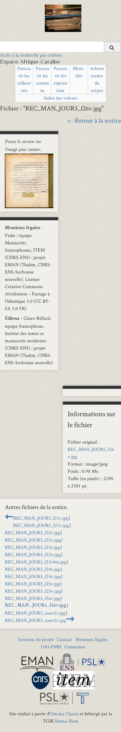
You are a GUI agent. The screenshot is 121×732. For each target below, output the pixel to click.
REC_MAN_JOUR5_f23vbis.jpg (35, 562)
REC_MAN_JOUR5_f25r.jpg (32, 583)
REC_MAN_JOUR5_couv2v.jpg (35, 620)
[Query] (60, 47)
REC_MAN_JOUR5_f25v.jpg (33, 591)
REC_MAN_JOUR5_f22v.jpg (33, 540)
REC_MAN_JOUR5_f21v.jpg (41, 525)
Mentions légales (91, 639)
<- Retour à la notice (94, 120)
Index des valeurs (60, 98)
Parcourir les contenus (42, 79)
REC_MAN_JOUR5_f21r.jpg (40, 518)
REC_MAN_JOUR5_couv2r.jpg (35, 613)
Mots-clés (79, 72)
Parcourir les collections (24, 79)
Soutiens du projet (36, 639)
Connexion (74, 646)
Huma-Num (66, 721)
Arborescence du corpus (97, 79)
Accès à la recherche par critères (31, 55)
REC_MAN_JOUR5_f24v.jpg (33, 576)
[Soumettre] (112, 47)
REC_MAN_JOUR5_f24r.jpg (32, 569)
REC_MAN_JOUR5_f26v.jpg (35, 605)
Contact (64, 639)
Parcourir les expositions (60, 79)
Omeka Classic (64, 713)
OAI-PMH (51, 646)
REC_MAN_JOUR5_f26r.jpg (32, 598)
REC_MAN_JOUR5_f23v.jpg (33, 554)
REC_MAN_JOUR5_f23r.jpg (32, 547)
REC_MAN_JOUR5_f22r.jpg (32, 532)
